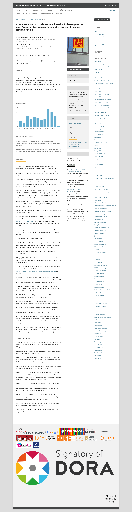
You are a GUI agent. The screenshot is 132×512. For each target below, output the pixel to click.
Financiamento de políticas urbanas (104, 181)
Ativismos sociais (99, 75)
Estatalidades (98, 170)
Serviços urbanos (99, 333)
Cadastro (107, 5)
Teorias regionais (99, 342)
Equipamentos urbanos (101, 142)
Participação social (99, 292)
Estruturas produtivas (100, 173)
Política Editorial (65, 10)
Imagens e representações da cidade (104, 211)
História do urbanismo (100, 208)
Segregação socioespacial (101, 331)
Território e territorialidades (102, 353)
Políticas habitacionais (100, 312)
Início (18, 19)
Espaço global (98, 151)
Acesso (114, 5)
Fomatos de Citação (76, 110)
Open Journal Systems (101, 45)
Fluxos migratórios (99, 184)
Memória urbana (99, 249)
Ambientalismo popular (101, 64)
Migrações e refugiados (100, 265)
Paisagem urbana (99, 287)
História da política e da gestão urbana (105, 205)
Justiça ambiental (74, 146)
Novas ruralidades (99, 279)
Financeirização (98, 175)
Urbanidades (98, 355)
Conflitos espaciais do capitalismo (103, 83)
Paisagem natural (99, 281)
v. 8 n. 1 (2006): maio (34, 19)
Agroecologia (98, 61)
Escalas (96, 145)
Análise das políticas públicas (102, 67)
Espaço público (98, 159)
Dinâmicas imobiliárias (100, 121)
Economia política (99, 129)
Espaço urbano (98, 164)
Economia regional (99, 134)
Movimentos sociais (100, 270)
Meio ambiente (98, 241)
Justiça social (98, 238)
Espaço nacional (98, 156)
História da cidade (99, 200)
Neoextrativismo (99, 276)
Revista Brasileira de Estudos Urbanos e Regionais (41, 5)
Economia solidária (99, 140)
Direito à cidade (98, 123)
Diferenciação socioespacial (102, 112)
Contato (59, 13)
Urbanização (97, 358)
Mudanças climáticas (100, 273)
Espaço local (97, 148)
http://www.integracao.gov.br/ (25, 221)
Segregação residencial (100, 328)
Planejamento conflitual (101, 298)
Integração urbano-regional (102, 227)
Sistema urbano (98, 336)
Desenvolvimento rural (101, 97)
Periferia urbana (99, 295)
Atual (18, 10)
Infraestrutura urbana (100, 216)
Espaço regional (98, 162)
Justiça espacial (98, 236)
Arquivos (26, 10)
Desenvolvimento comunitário (103, 89)
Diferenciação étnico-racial (101, 115)
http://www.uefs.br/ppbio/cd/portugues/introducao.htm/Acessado (36, 271)
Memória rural (98, 247)
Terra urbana (98, 350)
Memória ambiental (100, 244)
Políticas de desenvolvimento (78, 142)
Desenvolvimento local (101, 91)
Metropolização (98, 262)
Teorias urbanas (98, 347)
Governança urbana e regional (102, 192)
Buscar (111, 10)
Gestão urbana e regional (101, 189)
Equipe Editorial (47, 13)
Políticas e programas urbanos (102, 317)
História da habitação (100, 203)
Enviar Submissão (102, 19)
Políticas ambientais (75, 144)
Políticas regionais (99, 314)
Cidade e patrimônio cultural (102, 80)
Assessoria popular (99, 69)
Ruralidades (97, 322)
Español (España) (99, 37)
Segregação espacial (100, 325)
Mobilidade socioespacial (101, 268)
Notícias (35, 10)
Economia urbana (99, 132)
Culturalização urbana (100, 86)
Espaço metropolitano (100, 153)
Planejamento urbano (100, 303)
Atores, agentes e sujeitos (101, 78)
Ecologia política (99, 126)
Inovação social (98, 219)
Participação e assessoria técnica (103, 290)
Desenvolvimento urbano (101, 102)
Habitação (97, 195)
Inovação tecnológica (100, 222)
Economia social (99, 137)
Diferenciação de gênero (101, 118)
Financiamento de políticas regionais (104, 178)
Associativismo (98, 72)
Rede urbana (98, 320)
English (96, 31)
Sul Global (97, 339)
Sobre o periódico (48, 10)
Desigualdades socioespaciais (102, 105)
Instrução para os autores (27, 13)
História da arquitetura (100, 197)
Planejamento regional (100, 301)
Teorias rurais (98, 344)
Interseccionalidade (100, 230)
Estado (96, 167)
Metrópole (97, 259)
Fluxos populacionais (100, 186)
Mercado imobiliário (100, 252)
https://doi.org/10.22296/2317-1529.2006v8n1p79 (34, 55)
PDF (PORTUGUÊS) (75, 69)
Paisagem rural (98, 284)
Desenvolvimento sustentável (102, 99)
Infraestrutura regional (101, 214)
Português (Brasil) (99, 34)
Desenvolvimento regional (101, 94)
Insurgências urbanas (100, 225)
